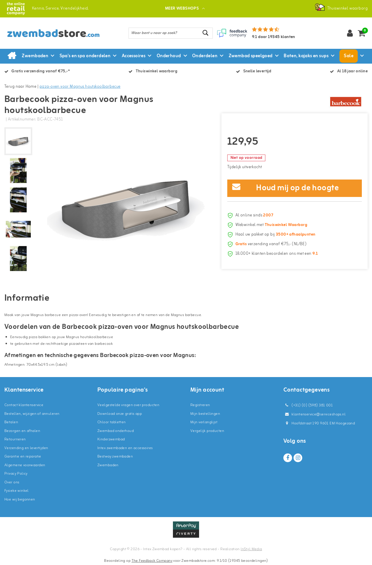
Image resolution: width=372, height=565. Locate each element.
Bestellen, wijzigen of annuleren (31, 414)
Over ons (11, 482)
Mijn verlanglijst (203, 422)
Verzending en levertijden (26, 448)
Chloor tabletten (111, 422)
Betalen (11, 422)
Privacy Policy (16, 474)
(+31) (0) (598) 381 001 (308, 405)
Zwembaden (108, 465)
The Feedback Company (152, 561)
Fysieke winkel (16, 491)
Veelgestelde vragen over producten (128, 405)
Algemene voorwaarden (24, 465)
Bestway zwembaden (115, 456)
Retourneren (15, 439)
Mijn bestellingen (205, 414)
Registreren (200, 405)
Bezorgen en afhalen (22, 431)
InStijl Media (251, 549)
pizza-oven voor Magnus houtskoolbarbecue (80, 86)
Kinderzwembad (111, 439)
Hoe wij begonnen (19, 499)
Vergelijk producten (207, 431)
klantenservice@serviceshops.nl (314, 414)
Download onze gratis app (119, 414)
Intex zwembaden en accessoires (125, 448)
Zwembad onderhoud (115, 431)
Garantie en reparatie (22, 456)
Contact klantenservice (23, 405)
